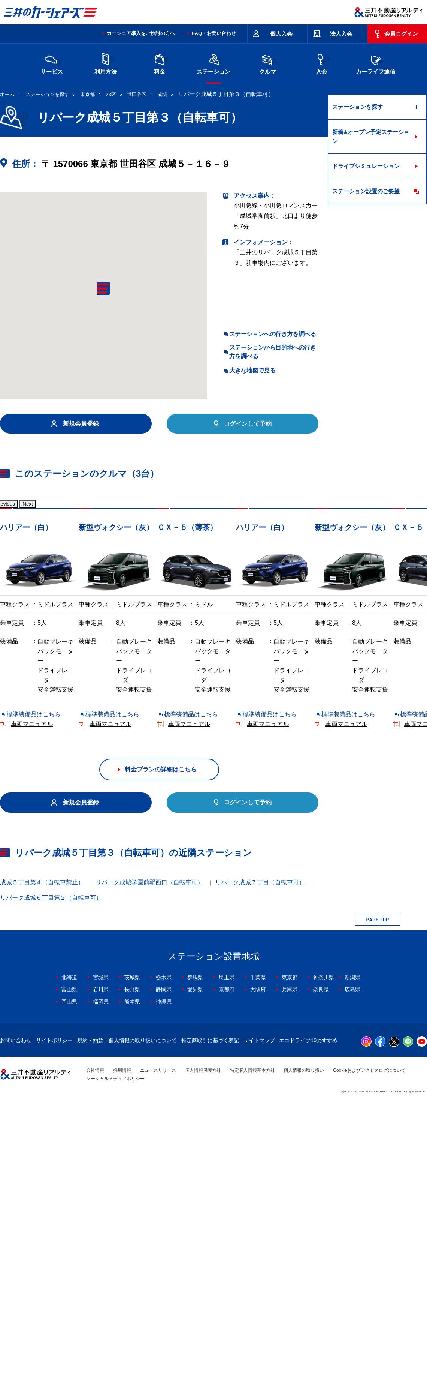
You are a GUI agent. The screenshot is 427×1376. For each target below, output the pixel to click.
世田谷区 (136, 94)
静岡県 (164, 1263)
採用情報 (122, 1343)
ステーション (213, 63)
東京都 (87, 94)
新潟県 (352, 1250)
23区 (111, 94)
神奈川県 (323, 1250)
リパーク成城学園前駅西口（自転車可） (149, 1155)
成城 (162, 94)
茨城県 (132, 1250)
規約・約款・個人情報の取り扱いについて (127, 1314)
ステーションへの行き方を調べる (272, 334)
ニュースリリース (158, 1343)
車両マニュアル (108, 734)
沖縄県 (164, 1275)
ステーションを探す (47, 94)
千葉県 (258, 1250)
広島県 (352, 1263)
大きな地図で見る (252, 370)
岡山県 (69, 1275)
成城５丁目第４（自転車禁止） (42, 1155)
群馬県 (195, 1250)
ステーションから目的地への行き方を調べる (272, 351)
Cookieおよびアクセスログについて (369, 1343)
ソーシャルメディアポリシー (115, 1352)
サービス (51, 63)
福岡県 (101, 1275)
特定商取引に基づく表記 (210, 1314)
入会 (321, 63)
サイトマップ (259, 1314)
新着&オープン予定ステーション (370, 136)
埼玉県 (226, 1250)
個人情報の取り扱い (304, 1343)
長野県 (132, 1263)
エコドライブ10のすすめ (308, 1314)
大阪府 (258, 1263)
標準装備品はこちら (34, 734)
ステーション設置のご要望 (366, 191)
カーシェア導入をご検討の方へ (141, 33)
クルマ (267, 63)
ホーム (7, 94)
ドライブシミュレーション (366, 166)
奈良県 (321, 1263)
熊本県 (132, 1275)
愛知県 (195, 1263)
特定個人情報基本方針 (252, 1343)
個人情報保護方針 (203, 1343)
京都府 (226, 1263)
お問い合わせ (15, 1314)
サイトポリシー (54, 1314)
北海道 (69, 1250)
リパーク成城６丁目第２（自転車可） (51, 1170)
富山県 (69, 1263)
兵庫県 (289, 1263)
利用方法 (105, 63)
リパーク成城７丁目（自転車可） (260, 1155)
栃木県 (164, 1250)
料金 (159, 63)
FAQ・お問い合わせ (214, 33)
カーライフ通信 (375, 63)
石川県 (101, 1263)
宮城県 (101, 1250)
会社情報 (95, 1343)
